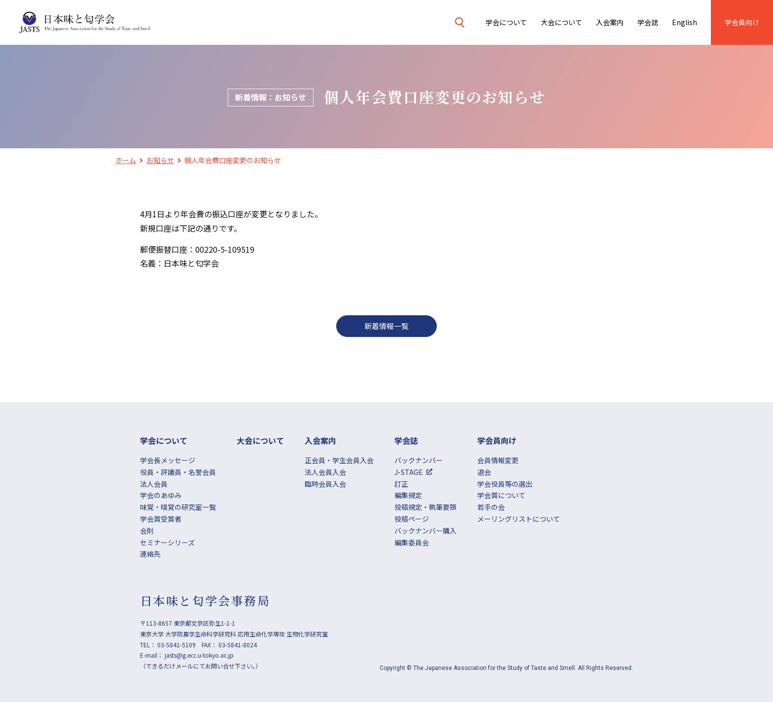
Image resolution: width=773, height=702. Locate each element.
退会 (484, 472)
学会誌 (647, 22)
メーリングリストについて (518, 518)
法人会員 (154, 483)
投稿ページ (411, 518)
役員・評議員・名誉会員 (178, 472)
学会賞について (501, 495)
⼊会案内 (610, 22)
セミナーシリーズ (167, 542)
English (684, 22)
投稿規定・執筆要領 (425, 506)
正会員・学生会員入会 (339, 460)
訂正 (401, 483)
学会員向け (742, 22)
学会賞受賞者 (160, 518)
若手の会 (491, 506)
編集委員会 (411, 542)
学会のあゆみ (160, 495)
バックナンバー (418, 460)
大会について (561, 22)
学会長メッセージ (167, 460)
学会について (506, 22)
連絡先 (150, 553)
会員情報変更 (498, 460)
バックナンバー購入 (425, 530)
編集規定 (408, 495)
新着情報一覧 (386, 326)
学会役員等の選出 (504, 483)
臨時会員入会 (325, 483)
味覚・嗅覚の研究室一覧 (178, 506)
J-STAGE (408, 472)
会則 (147, 530)
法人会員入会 (325, 472)
